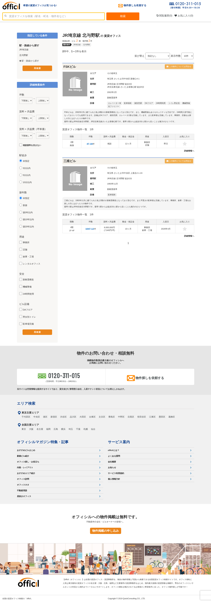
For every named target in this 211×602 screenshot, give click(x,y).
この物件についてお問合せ (179, 66)
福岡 (48, 429)
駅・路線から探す (29, 61)
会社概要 (112, 462)
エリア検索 (26, 403)
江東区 (152, 417)
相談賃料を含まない (32, 145)
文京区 (102, 417)
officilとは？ (113, 450)
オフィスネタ (23, 485)
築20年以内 (28, 226)
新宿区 (54, 417)
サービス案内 (119, 442)
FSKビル (69, 66)
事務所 (26, 242)
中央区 (36, 417)
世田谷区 (141, 417)
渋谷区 (63, 417)
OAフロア (27, 309)
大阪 (31, 429)
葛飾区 (171, 417)
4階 (72, 229)
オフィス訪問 (23, 479)
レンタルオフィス (31, 263)
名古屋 (40, 429)
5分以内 (27, 175)
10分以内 (27, 182)
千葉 (78, 429)
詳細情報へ (189, 151)
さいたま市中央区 (122, 79)
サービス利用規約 (116, 473)
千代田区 (26, 417)
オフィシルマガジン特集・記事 (42, 442)
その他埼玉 (112, 73)
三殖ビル (69, 161)
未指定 (26, 161)
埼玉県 (110, 79)
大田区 (82, 417)
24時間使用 (28, 294)
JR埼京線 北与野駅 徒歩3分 (119, 84)
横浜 (63, 429)
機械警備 (27, 286)
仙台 (93, 429)
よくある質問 (114, 456)
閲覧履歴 (164, 15)
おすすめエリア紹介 (26, 473)
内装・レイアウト (25, 467)
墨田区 (162, 417)
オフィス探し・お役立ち (28, 462)
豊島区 (111, 417)
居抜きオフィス (24, 496)
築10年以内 (28, 219)
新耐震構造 (28, 279)
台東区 (92, 417)
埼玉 (71, 429)
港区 (45, 417)
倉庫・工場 (28, 256)
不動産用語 (22, 490)
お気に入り (183, 15)
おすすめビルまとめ (26, 450)
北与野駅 (86, 45)
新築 (25, 205)
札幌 (85, 429)
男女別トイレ (29, 317)
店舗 (25, 249)
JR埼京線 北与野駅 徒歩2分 (119, 178)
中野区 (121, 417)
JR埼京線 (76, 45)
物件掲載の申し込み (105, 530)
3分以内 (27, 168)
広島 (56, 429)
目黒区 (131, 417)
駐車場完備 (28, 324)
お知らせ (112, 467)
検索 (123, 16)
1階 (72, 144)
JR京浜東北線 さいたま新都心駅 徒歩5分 (125, 87)
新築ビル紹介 (23, 456)
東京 (24, 429)
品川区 (73, 417)
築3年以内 (28, 212)
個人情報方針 (114, 479)
